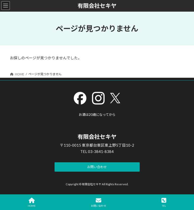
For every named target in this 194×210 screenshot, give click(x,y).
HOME (32, 202)
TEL (163, 202)
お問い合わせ (98, 202)
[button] (97, 167)
